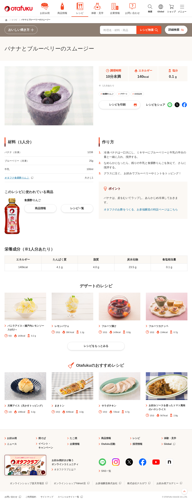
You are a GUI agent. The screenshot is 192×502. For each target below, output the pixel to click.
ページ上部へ (184, 491)
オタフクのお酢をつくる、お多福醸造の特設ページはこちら (141, 209)
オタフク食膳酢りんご (17, 177)
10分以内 (138, 94)
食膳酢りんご (107, 94)
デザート (124, 94)
